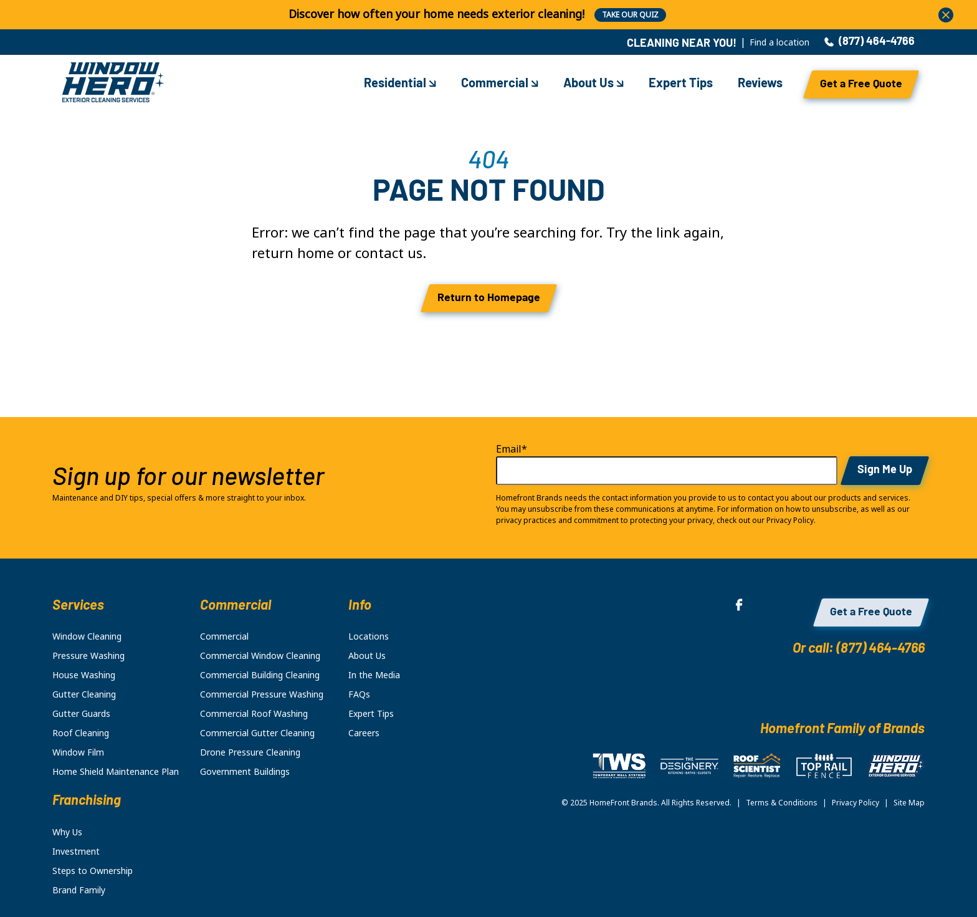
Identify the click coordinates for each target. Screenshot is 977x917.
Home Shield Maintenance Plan (115, 772)
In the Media (374, 675)
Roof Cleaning (80, 733)
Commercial (499, 84)
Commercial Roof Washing (254, 714)
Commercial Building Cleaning (260, 675)
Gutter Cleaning (84, 694)
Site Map (909, 803)
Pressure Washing (88, 656)
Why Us (67, 832)
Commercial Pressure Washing (261, 694)
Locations (368, 636)
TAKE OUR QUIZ (630, 15)
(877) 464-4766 (869, 42)
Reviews (760, 84)
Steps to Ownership (92, 871)
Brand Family (78, 890)
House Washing (83, 675)
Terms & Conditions (781, 803)
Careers (363, 733)
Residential (400, 84)
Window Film (78, 752)
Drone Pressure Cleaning (250, 752)
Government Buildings (245, 772)
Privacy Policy (855, 803)
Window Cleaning (87, 636)
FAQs (359, 694)
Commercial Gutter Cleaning (257, 733)
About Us (593, 84)
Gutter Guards (81, 714)
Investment (76, 851)
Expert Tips (681, 84)
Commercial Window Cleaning (260, 656)
